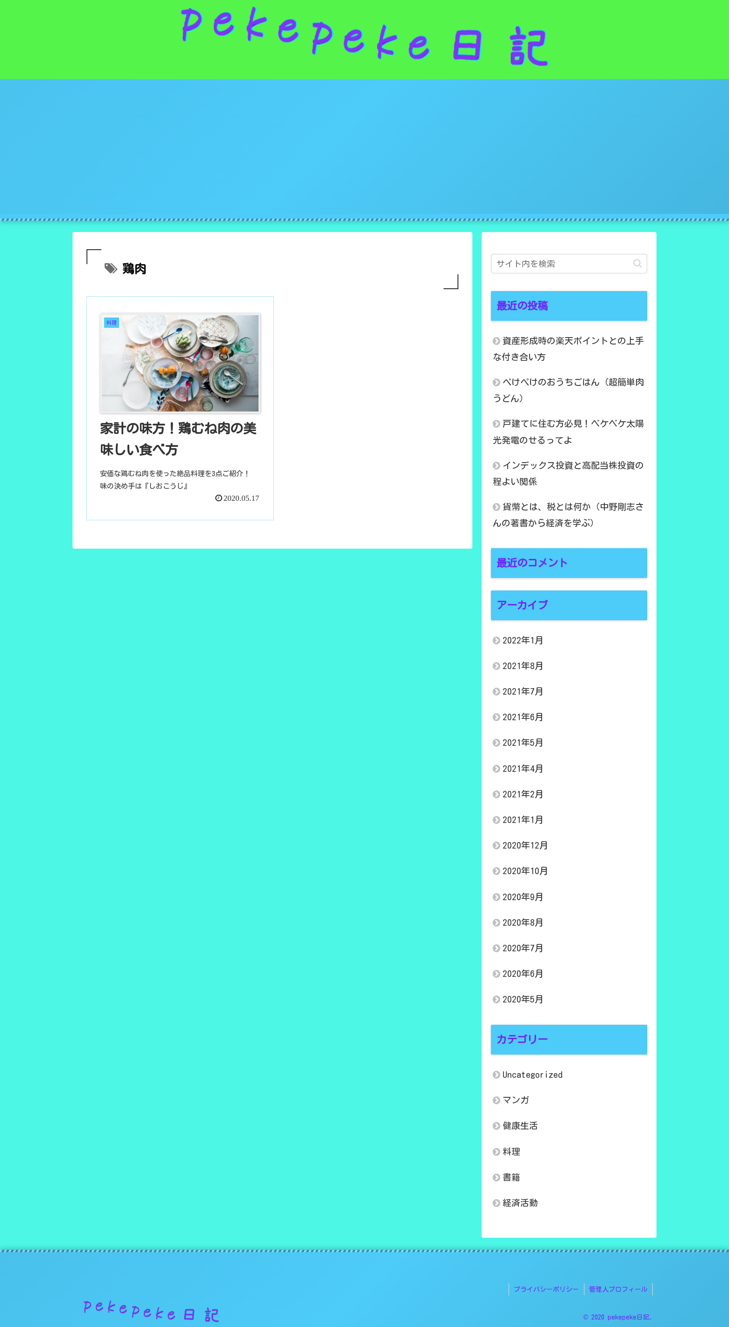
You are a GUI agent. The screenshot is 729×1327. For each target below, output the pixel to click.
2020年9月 (523, 896)
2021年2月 (523, 794)
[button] (638, 263)
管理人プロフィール (618, 1289)
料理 (511, 1151)
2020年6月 (523, 973)
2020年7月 (523, 947)
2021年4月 (523, 768)
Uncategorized (533, 1074)
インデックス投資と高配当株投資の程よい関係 (568, 473)
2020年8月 (523, 922)
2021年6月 (523, 716)
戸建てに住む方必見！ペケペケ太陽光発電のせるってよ (568, 431)
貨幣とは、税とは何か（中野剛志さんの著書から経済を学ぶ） (568, 514)
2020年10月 (525, 870)
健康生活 (520, 1125)
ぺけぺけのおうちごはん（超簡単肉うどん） (568, 390)
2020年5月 (523, 999)
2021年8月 (523, 665)
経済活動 (520, 1202)
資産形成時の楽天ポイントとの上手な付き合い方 (568, 348)
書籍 (511, 1177)
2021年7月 (523, 691)
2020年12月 (525, 845)
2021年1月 (523, 819)
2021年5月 (523, 742)
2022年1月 (523, 640)
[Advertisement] (364, 149)
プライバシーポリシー (546, 1289)
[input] (569, 263)
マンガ (516, 1099)
